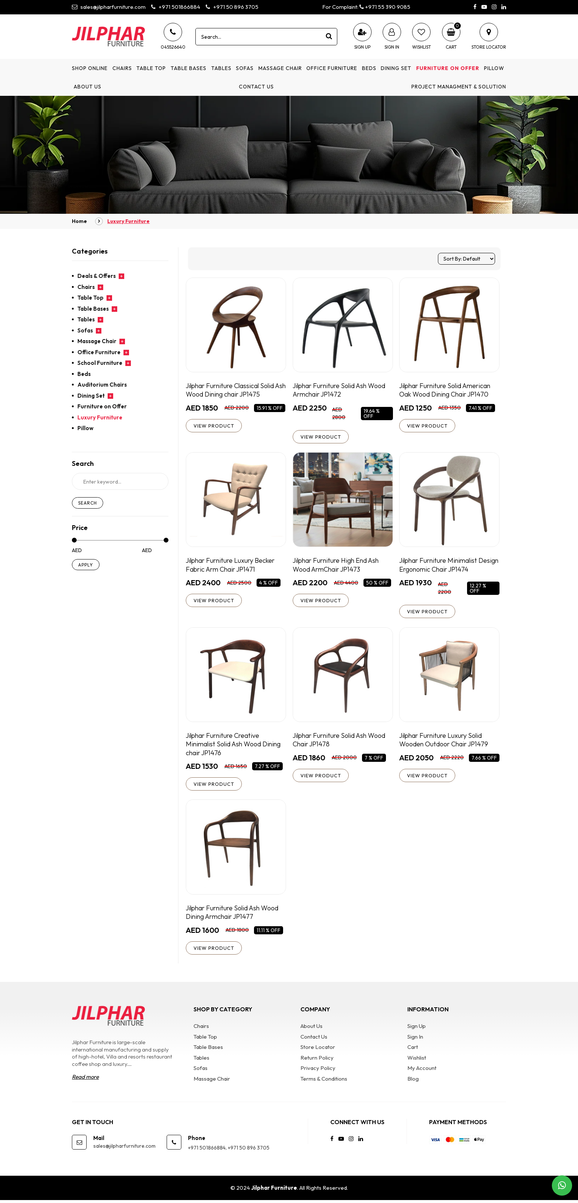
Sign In (415, 1039)
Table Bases (188, 68)
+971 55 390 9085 (384, 6)
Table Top (151, 68)
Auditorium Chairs (102, 384)
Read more (85, 1079)
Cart (412, 1049)
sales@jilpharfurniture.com (109, 6)
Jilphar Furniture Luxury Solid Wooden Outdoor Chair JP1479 (444, 741)
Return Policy (317, 1060)
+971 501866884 (175, 6)
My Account (421, 1070)
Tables (221, 68)
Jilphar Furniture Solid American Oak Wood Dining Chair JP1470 (446, 389)
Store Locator (317, 1049)
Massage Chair (280, 68)
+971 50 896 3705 (232, 6)
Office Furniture (331, 68)
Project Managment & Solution (458, 86)
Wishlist (416, 1060)
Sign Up (416, 1028)
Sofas (245, 68)
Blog (413, 1081)
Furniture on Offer (447, 68)
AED (77, 550)
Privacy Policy (317, 1070)
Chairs (122, 68)
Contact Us (256, 86)
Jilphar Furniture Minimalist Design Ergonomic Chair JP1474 (445, 565)
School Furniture (99, 362)
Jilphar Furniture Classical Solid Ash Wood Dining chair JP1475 (232, 389)
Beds (369, 68)
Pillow (494, 68)
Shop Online (90, 68)
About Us (87, 86)
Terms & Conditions (323, 1081)
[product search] (328, 36)
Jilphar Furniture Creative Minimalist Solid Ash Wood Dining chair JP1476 (234, 746)
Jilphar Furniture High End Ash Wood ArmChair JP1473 (337, 565)
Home (79, 221)
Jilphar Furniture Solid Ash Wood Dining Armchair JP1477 (234, 914)
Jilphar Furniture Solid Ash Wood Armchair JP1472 (341, 389)
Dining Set (396, 68)
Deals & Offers (96, 275)
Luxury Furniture (99, 417)
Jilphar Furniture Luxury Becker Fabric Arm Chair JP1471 (232, 565)
